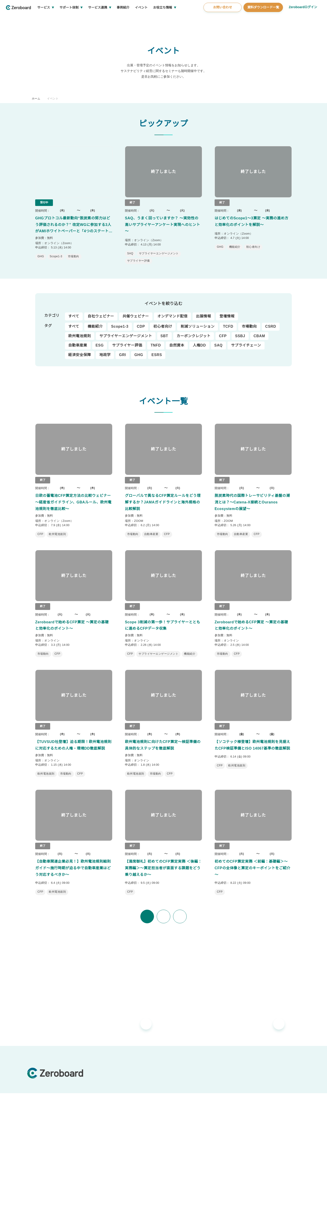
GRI (122, 350)
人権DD (198, 341)
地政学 (105, 350)
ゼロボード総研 (189, 1082)
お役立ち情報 (179, 18)
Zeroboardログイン (302, 17)
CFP (222, 331)
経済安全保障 (79, 350)
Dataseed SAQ (110, 1120)
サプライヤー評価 (126, 341)
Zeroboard (108, 1074)
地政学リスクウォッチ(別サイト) (123, 1127)
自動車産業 (77, 341)
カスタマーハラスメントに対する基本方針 (98, 1202)
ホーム (36, 98)
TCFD (228, 322)
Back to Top (288, 1173)
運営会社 (32, 1202)
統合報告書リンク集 (269, 1097)
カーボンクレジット (193, 331)
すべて (73, 312)
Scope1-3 (120, 322)
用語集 (260, 1105)
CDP (141, 322)
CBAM (258, 331)
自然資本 (176, 341)
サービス (60, 18)
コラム (260, 1082)
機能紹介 (95, 322)
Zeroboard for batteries (118, 1089)
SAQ (217, 341)
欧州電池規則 (79, 331)
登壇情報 (227, 312)
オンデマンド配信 (172, 312)
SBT (164, 331)
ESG (99, 341)
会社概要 (256, 1123)
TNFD (155, 341)
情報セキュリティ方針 (55, 1202)
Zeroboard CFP (111, 1105)
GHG (138, 350)
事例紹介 (140, 18)
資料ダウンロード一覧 (262, 18)
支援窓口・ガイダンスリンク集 (277, 1089)
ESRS (155, 350)
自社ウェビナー (100, 312)
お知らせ (179, 1134)
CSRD (270, 322)
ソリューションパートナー (197, 1102)
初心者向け (162, 322)
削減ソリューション (197, 322)
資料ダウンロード (268, 1112)
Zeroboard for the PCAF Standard (125, 1112)
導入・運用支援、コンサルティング (203, 1074)
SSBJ (239, 331)
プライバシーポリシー (140, 1202)
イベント (158, 18)
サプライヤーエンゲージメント (125, 331)
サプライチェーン (244, 341)
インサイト (263, 1074)
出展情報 (203, 312)
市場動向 (248, 322)
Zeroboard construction (118, 1097)
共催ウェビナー (135, 312)
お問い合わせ (221, 18)
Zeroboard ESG (111, 1082)
